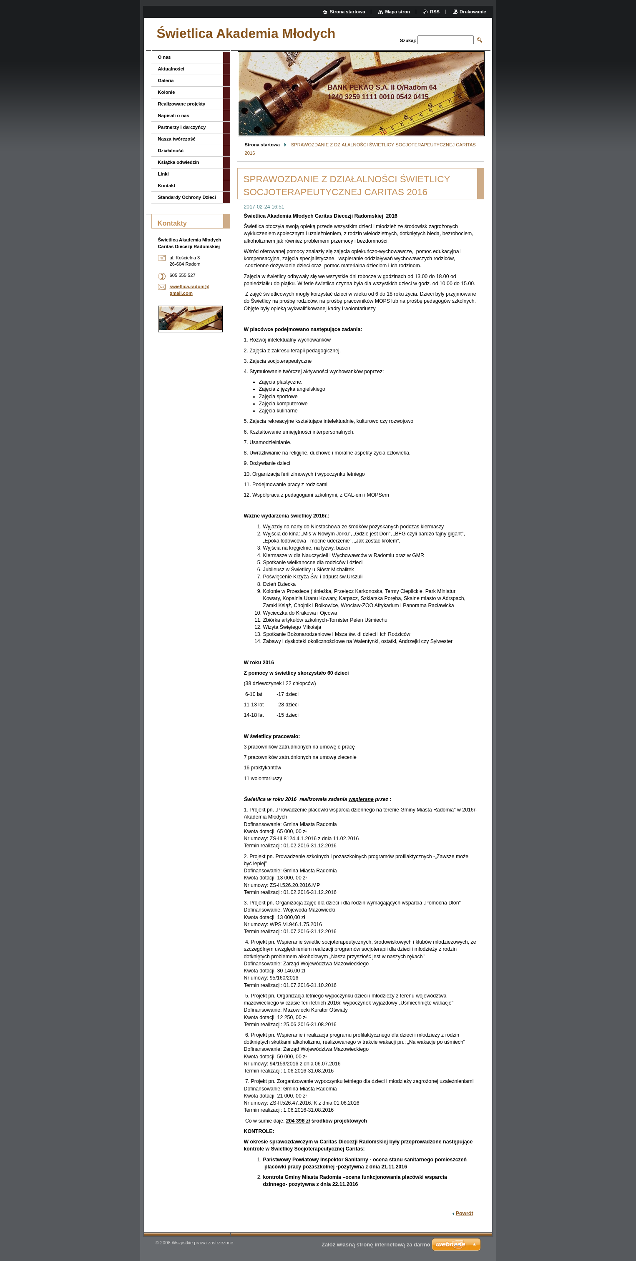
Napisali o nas (173, 115)
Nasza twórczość (177, 138)
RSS (435, 11)
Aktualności (171, 68)
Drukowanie (473, 11)
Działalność (171, 150)
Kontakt (167, 185)
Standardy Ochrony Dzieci (187, 197)
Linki (163, 173)
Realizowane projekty (182, 103)
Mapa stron (397, 11)
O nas (164, 57)
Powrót (464, 1213)
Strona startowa (262, 144)
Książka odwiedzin (178, 162)
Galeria (166, 80)
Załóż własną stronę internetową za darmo (376, 1244)
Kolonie (166, 92)
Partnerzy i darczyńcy (182, 127)
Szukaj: (408, 40)
